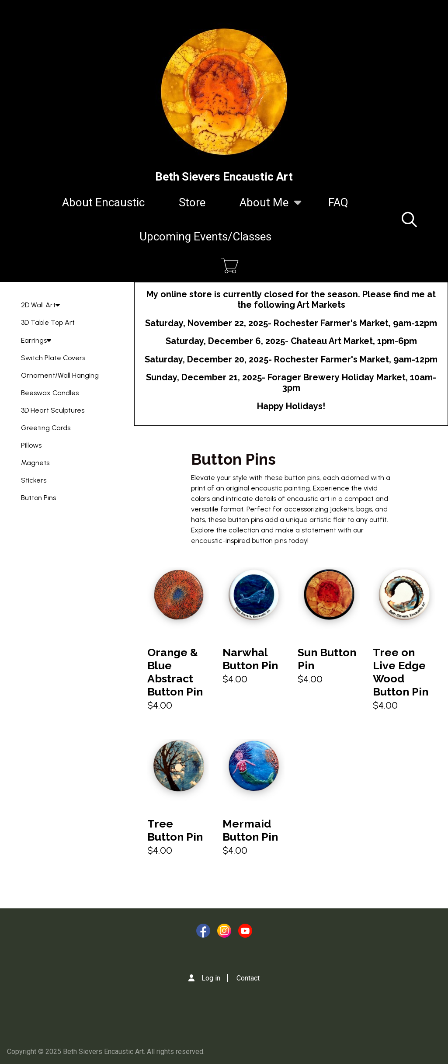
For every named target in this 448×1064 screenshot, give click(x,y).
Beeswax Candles (50, 393)
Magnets (35, 463)
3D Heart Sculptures (52, 410)
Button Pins (38, 498)
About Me (264, 207)
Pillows (31, 445)
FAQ (338, 202)
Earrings (36, 340)
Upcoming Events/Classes (205, 236)
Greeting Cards (45, 428)
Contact (248, 978)
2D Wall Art (40, 305)
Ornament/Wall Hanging (60, 375)
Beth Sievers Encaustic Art (224, 176)
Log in (210, 978)
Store (192, 202)
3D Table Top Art (48, 322)
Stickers (33, 480)
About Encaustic (103, 202)
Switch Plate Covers (53, 358)
